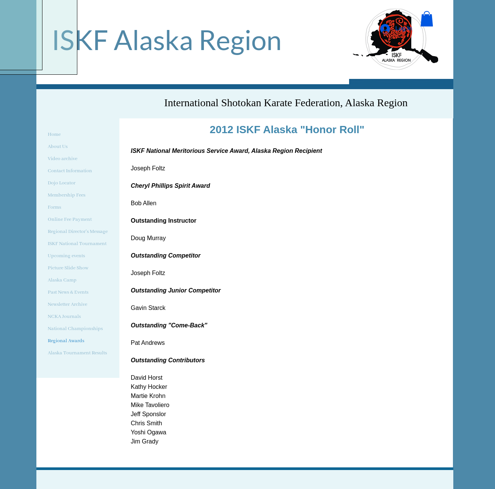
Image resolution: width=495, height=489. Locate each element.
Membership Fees (66, 195)
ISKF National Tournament (77, 244)
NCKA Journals (64, 316)
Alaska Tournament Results (77, 353)
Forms (54, 207)
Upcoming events (66, 256)
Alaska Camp (62, 280)
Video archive (62, 159)
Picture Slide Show (68, 268)
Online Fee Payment (70, 219)
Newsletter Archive (67, 304)
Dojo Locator (61, 183)
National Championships (75, 328)
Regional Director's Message (78, 231)
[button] (426, 19)
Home (54, 134)
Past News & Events (68, 292)
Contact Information (70, 171)
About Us (57, 146)
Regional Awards (66, 341)
